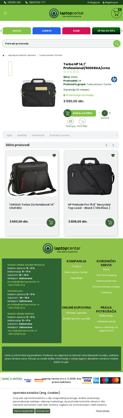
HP (80, 80)
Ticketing (106, 292)
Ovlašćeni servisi (106, 321)
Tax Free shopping (106, 275)
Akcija (17, 30)
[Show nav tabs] (116, 135)
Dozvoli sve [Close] (43, 411)
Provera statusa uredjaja (106, 286)
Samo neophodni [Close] (23, 411)
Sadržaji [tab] (21, 135)
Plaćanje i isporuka (76, 312)
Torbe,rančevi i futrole (50, 55)
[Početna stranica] (3, 55)
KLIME (76, 30)
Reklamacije (106, 315)
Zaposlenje (76, 278)
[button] (1, 30)
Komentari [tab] (38, 135)
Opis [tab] (9, 135)
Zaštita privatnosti (106, 281)
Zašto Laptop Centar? (76, 272)
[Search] (116, 43)
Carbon (47, 30)
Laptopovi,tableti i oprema (22, 55)
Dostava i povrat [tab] (60, 135)
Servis (106, 269)
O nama (76, 266)
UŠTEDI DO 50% (106, 30)
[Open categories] (5, 13)
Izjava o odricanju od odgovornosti (106, 329)
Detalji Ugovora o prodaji (76, 318)
